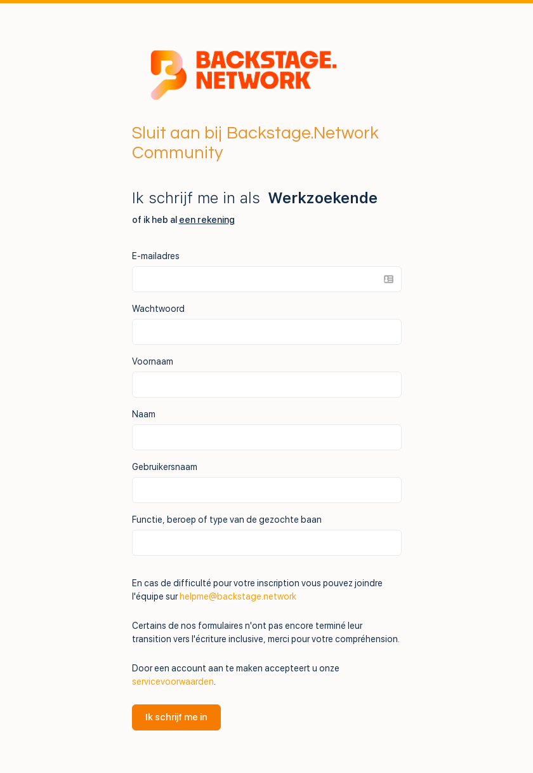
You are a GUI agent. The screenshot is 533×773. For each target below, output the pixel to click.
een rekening (207, 220)
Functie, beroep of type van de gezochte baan (227, 519)
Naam (143, 414)
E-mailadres (156, 256)
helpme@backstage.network (238, 596)
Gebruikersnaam (164, 467)
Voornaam (152, 361)
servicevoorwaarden (173, 681)
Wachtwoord (158, 309)
